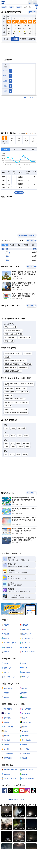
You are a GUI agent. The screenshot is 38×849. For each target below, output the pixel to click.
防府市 (13, 436)
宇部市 (13, 428)
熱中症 (5, 70)
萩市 (6, 454)
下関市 (6, 428)
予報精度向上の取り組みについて (18, 799)
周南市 (26, 436)
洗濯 (5, 91)
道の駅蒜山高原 (9, 388)
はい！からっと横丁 (10, 337)
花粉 (5, 86)
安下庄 (8, 253)
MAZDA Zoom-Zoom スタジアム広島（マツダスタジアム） (19, 384)
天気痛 (5, 80)
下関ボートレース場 (10, 327)
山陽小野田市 (21, 428)
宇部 (7, 260)
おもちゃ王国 (8, 395)
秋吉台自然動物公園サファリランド (15, 399)
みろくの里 (8, 406)
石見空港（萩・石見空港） (12, 364)
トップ (3, 7)
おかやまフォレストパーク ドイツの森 (16, 409)
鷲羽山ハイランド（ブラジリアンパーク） (16, 402)
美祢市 (18, 454)
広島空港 (7, 357)
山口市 (6, 436)
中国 (11, 7)
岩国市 (6, 443)
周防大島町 (26, 443)
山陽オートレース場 (24, 337)
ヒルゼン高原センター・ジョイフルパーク (16, 392)
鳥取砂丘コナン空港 (10, 367)
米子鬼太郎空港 (26, 364)
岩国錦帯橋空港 (23, 367)
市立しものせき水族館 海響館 (13, 334)
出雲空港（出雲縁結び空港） (13, 371)
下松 (7, 256)
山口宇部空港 (27, 353)
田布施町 (20, 446)
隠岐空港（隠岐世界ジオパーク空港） (15, 360)
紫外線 (5, 75)
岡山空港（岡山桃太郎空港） (13, 353)
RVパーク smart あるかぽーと (13, 330)
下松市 (19, 436)
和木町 (6, 446)
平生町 (27, 446)
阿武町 (25, 454)
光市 (12, 443)
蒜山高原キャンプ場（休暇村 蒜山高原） (16, 413)
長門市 (12, 454)
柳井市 (18, 443)
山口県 (18, 7)
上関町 (13, 446)
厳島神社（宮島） (21, 388)
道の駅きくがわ (9, 341)
